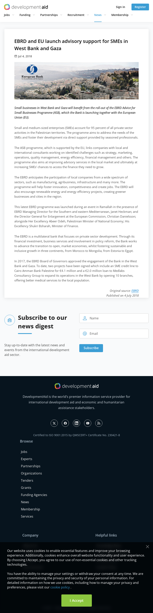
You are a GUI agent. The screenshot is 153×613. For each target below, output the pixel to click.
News (98, 15)
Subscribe (91, 348)
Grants (26, 487)
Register (140, 7)
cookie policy (60, 587)
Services (27, 516)
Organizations (31, 473)
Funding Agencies (34, 495)
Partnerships (49, 15)
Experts (26, 459)
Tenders (27, 480)
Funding (25, 15)
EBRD (135, 291)
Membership (119, 15)
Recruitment (76, 15)
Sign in (120, 7)
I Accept (76, 600)
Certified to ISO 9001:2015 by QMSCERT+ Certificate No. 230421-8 (76, 435)
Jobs (7, 15)
